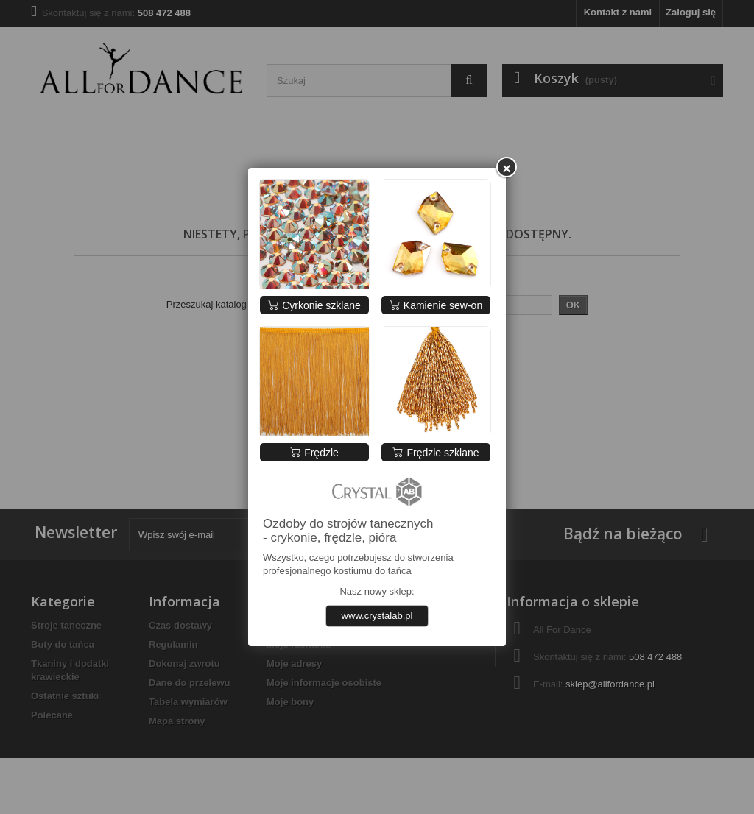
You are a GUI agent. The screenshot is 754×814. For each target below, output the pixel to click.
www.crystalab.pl (377, 615)
